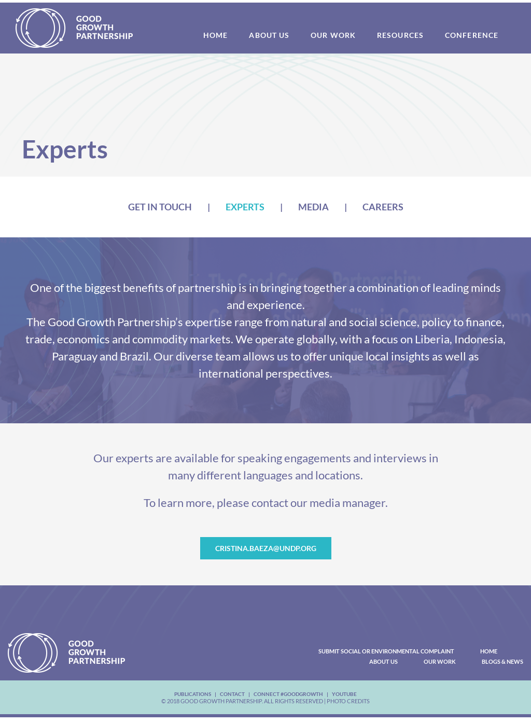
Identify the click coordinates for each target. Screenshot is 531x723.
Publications (192, 694)
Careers (382, 206)
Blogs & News (502, 661)
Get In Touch (160, 206)
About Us (383, 661)
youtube (344, 694)
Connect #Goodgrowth (288, 694)
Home (488, 651)
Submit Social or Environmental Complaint (386, 651)
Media (313, 206)
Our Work (440, 661)
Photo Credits (348, 701)
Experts (245, 206)
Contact (232, 694)
